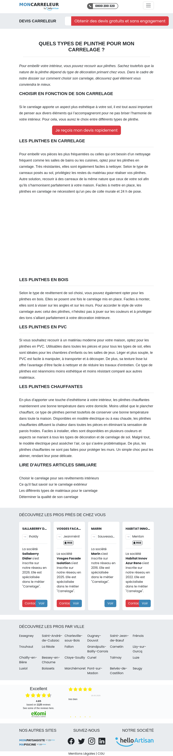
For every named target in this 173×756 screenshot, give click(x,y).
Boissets (48, 668)
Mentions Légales (82, 753)
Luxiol (23, 668)
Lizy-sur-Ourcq (139, 649)
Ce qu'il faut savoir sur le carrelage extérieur (53, 484)
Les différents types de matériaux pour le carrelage (58, 491)
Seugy (137, 668)
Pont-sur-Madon (94, 670)
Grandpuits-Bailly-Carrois (97, 649)
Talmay (116, 657)
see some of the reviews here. (38, 708)
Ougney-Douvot (94, 638)
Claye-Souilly (75, 657)
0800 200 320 (105, 6)
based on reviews (38, 703)
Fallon (69, 646)
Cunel (91, 657)
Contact (31, 603)
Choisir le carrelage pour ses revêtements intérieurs (59, 478)
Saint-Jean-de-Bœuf (119, 638)
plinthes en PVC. (32, 346)
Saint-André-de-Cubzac (52, 638)
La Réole (48, 646)
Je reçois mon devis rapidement (86, 130)
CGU (101, 753)
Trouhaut (26, 646)
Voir (42, 603)
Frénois (138, 636)
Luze (136, 657)
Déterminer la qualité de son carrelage (48, 497)
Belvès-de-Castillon (118, 670)
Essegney (26, 636)
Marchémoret (75, 668)
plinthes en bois (31, 299)
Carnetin (116, 646)
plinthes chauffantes (133, 400)
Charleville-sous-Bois (74, 638)
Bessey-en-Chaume (51, 659)
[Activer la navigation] (148, 5)
